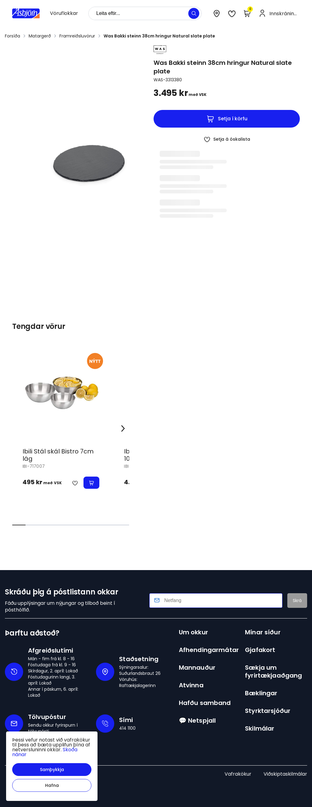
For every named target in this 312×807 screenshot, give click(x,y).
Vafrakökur (238, 773)
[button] (51, 769)
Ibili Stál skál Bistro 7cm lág (58, 455)
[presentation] (64, 13)
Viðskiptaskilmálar (285, 773)
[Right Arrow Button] (123, 428)
